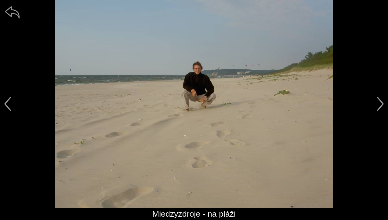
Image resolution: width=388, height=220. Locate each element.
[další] (380, 104)
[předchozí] (7, 104)
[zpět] (12, 12)
